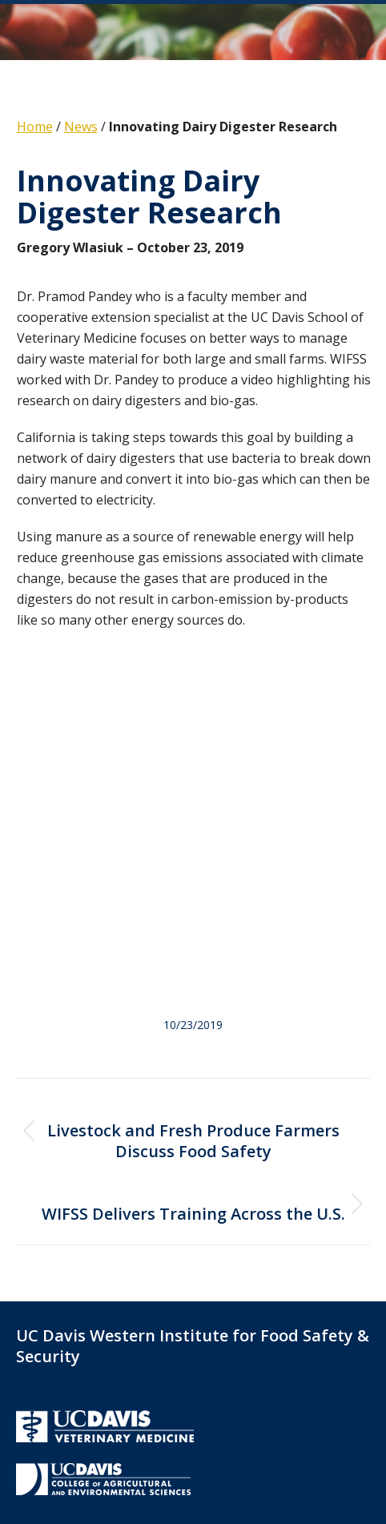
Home (35, 126)
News (81, 126)
